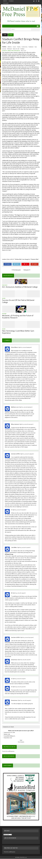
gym (36, 46)
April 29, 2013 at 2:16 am (24, 659)
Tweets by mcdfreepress (8, 751)
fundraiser (31, 46)
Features (4, 313)
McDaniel (9, 48)
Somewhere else (8, 737)
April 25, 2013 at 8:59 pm (25, 407)
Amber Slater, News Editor (13, 50)
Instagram (5, 3)
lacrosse (4, 48)
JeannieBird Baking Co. (9, 736)
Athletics (9, 46)
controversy (24, 46)
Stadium (22, 48)
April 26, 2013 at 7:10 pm (19, 678)
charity (19, 46)
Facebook (11, 1)
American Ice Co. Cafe (9, 732)
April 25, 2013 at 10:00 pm (26, 424)
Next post (27, 270)
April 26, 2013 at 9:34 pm (24, 700)
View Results (21, 742)
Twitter (5, 1)
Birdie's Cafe (7, 734)
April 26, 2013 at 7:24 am (24, 547)
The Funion (4, 285)
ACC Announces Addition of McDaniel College (20, 287)
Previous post (16, 270)
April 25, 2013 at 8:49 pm (25, 347)
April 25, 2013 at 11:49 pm (27, 454)
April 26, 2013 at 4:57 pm (27, 637)
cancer (14, 46)
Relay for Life (16, 48)
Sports (3, 298)
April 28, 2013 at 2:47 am (19, 687)
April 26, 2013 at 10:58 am (19, 510)
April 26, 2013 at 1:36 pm (19, 593)
